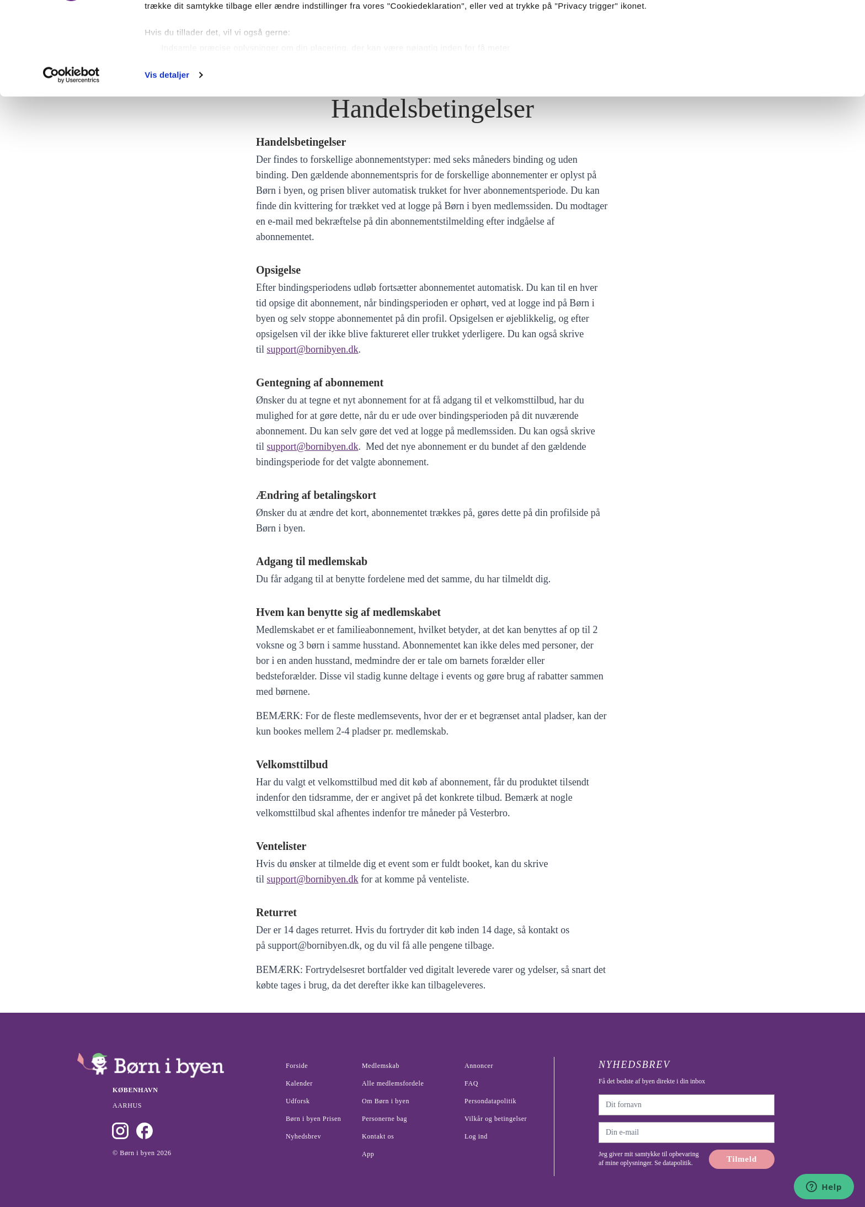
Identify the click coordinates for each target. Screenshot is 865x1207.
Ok (772, 29)
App (368, 1154)
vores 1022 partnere (208, 40)
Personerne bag (384, 1119)
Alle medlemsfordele (393, 1083)
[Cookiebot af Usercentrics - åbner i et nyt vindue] (71, 162)
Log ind (476, 1136)
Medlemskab (380, 1066)
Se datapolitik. (672, 1163)
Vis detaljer (167, 162)
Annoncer (478, 1066)
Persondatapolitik (490, 1101)
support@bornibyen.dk (313, 349)
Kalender (299, 1083)
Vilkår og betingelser (495, 1119)
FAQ (471, 1083)
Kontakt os (378, 1136)
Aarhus (127, 1105)
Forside (297, 1066)
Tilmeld (742, 1159)
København (135, 1090)
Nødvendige (773, 65)
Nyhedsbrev (303, 1136)
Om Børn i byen (385, 1101)
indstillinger (459, 79)
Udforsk (298, 1101)
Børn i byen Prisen (313, 1119)
